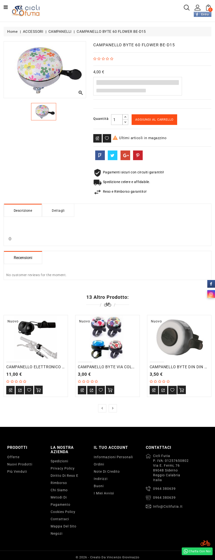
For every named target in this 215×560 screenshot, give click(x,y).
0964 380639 (164, 489)
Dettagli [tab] (58, 210)
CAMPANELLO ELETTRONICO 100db (40, 367)
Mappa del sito (63, 526)
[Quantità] (117, 119)
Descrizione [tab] (23, 210)
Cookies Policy (63, 512)
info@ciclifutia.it (168, 506)
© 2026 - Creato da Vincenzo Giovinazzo (107, 557)
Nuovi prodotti (19, 464)
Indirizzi (101, 479)
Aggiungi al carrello (154, 119)
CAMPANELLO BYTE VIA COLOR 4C (110, 367)
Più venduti (17, 471)
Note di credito (107, 471)
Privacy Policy (63, 468)
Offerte (13, 457)
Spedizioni (59, 461)
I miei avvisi (104, 493)
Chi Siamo (59, 490)
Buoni (99, 486)
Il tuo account (111, 447)
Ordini (99, 464)
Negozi (56, 533)
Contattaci (60, 519)
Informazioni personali (113, 457)
